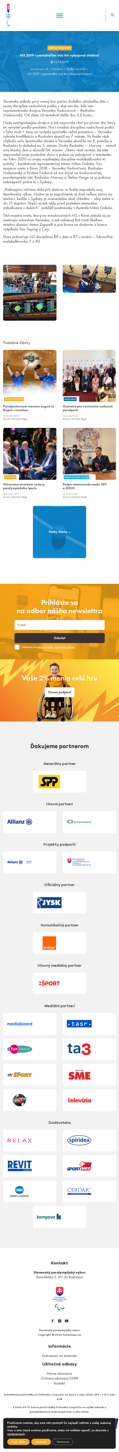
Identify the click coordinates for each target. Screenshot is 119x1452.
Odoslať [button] (59, 638)
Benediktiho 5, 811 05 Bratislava (59, 1277)
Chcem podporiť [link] (59, 692)
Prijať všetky (18, 1442)
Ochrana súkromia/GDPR (59, 1378)
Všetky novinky (75, 69)
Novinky (57, 69)
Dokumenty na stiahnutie (59, 1355)
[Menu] (59, 15)
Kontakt (59, 1383)
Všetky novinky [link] (59, 48)
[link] (59, 1298)
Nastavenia (63, 1442)
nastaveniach (16, 1434)
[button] (112, 15)
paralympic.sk (39, 69)
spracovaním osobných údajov (56, 647)
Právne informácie (59, 1373)
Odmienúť (41, 1442)
